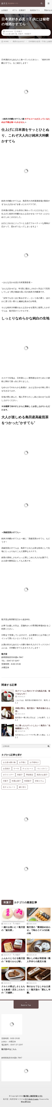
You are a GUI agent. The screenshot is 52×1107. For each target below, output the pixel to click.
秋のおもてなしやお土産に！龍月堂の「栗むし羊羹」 (38, 989)
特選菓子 (28, 34)
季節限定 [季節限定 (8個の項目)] (29, 775)
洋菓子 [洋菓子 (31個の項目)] (5, 781)
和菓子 (19, 31)
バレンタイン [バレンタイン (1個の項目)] (42, 768)
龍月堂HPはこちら (9, 1049)
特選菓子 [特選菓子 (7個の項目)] (27, 781)
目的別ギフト (35, 10)
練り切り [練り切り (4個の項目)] (22, 787)
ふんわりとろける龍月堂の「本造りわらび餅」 (13, 960)
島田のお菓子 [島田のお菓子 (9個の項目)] (42, 775)
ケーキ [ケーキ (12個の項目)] (16, 768)
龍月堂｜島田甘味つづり (33, 1096)
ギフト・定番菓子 (19, 10)
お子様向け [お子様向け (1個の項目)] (34, 762)
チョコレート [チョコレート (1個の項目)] (27, 768)
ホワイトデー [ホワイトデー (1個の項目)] (8, 775)
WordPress (26, 1102)
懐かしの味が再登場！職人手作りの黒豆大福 (38, 960)
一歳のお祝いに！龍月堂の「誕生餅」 (13, 928)
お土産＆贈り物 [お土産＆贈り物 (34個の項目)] (9, 762)
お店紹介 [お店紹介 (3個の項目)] (6, 768)
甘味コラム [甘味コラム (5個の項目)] (39, 781)
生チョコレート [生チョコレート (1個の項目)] (9, 787)
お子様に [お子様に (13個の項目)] (22, 762)
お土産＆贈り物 (11, 34)
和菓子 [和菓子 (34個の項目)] (20, 775)
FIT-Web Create (32, 1099)
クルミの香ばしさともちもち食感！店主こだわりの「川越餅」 (13, 989)
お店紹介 (4, 10)
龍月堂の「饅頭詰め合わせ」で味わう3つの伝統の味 (38, 930)
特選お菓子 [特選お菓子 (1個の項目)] (16, 781)
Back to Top (26, 1005)
